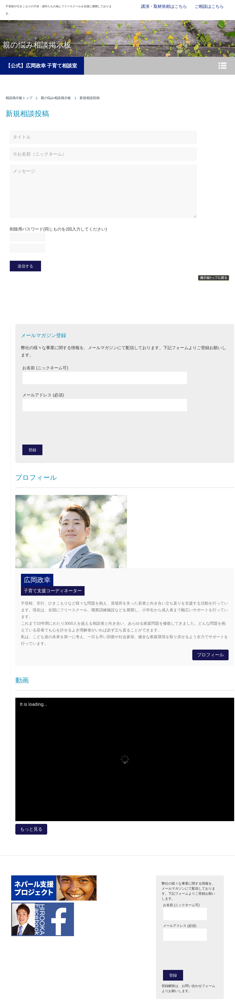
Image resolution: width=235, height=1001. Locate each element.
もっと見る (31, 829)
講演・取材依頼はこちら (164, 6)
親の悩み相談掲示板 (56, 98)
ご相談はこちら (209, 6)
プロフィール (210, 654)
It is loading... (33, 704)
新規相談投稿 (90, 98)
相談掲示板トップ (19, 98)
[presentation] (64, 429)
